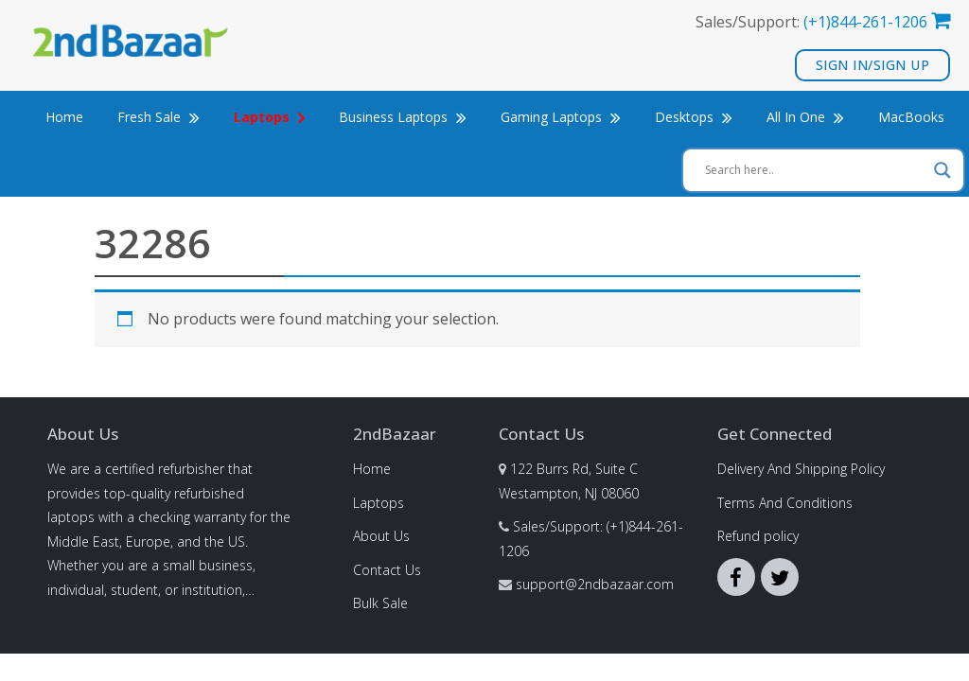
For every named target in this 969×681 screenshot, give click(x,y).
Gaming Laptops (561, 117)
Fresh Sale (158, 117)
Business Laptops (403, 117)
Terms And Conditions (785, 503)
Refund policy (758, 536)
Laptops (378, 503)
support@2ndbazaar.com (595, 584)
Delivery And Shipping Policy (801, 469)
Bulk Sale (380, 603)
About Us (381, 536)
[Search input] (815, 170)
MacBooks (911, 117)
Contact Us (387, 570)
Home (64, 117)
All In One (805, 117)
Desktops (693, 117)
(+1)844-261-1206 (865, 21)
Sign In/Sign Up (873, 65)
